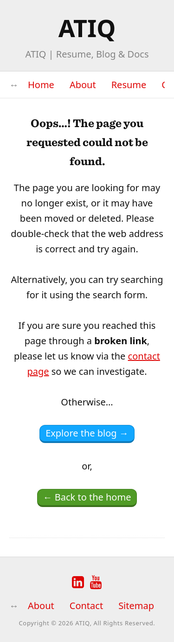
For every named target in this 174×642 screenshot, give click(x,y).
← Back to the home (87, 497)
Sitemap (136, 605)
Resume (129, 84)
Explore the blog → (87, 433)
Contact (86, 605)
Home (41, 84)
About (83, 84)
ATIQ (87, 27)
